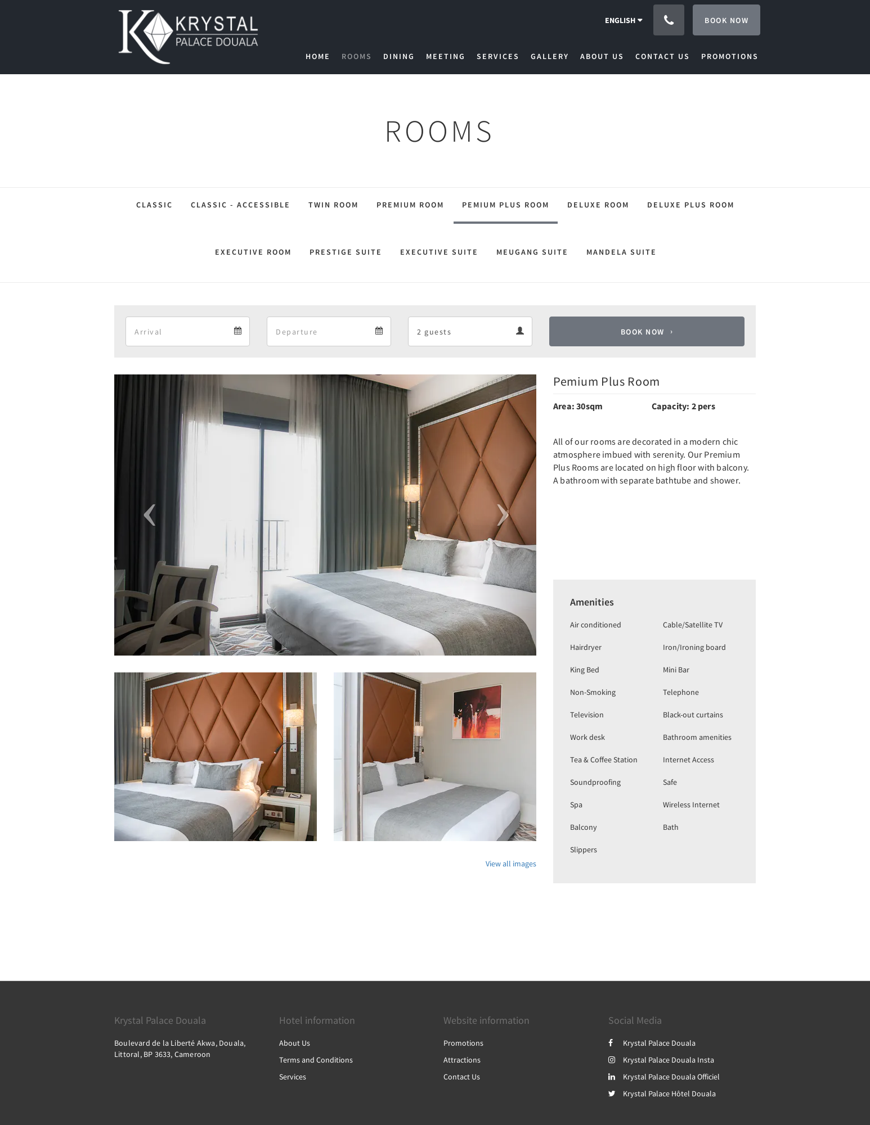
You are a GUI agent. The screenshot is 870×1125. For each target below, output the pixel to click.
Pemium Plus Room (505, 205)
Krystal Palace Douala (652, 1043)
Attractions (462, 1060)
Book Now (643, 332)
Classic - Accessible (240, 205)
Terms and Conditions (316, 1060)
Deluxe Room (598, 205)
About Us (294, 1043)
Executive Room (253, 252)
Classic (154, 205)
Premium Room (410, 205)
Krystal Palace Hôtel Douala (662, 1093)
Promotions (463, 1043)
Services (292, 1077)
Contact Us (461, 1077)
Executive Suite (439, 252)
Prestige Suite (346, 252)
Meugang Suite (532, 252)
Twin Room (333, 205)
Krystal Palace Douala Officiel (664, 1077)
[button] (146, 515)
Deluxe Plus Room (690, 205)
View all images (511, 864)
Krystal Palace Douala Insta (661, 1060)
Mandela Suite (621, 252)
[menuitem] (321, 56)
